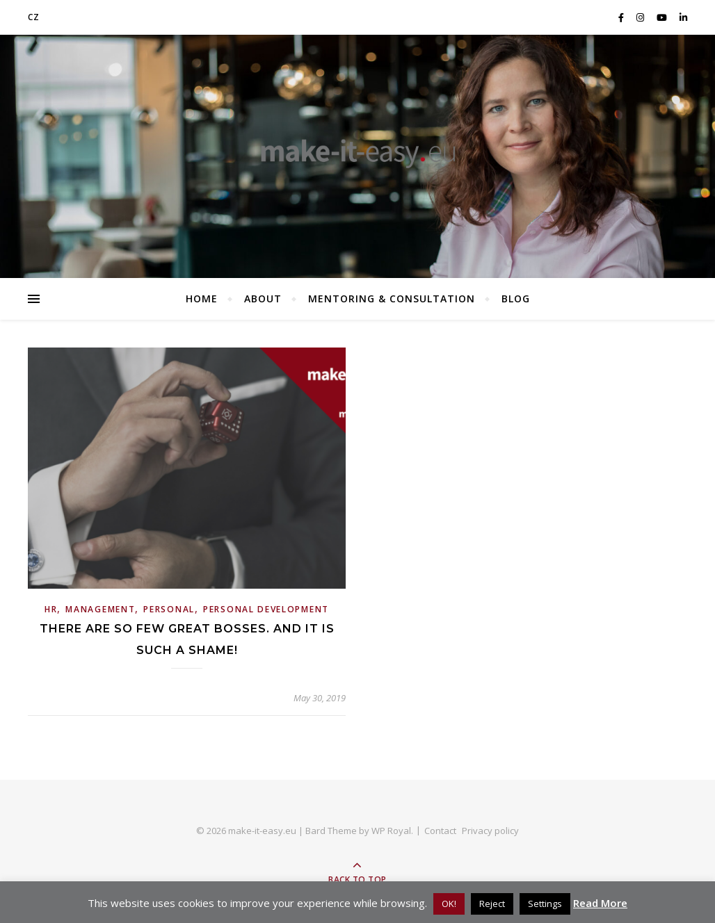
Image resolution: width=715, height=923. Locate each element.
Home (202, 298)
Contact (440, 830)
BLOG (515, 298)
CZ (34, 17)
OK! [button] (449, 903)
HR (51, 609)
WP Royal (391, 830)
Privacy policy (490, 830)
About (263, 298)
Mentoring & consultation (391, 298)
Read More (600, 903)
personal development (266, 609)
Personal (169, 609)
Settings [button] (545, 903)
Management (100, 609)
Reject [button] (492, 903)
